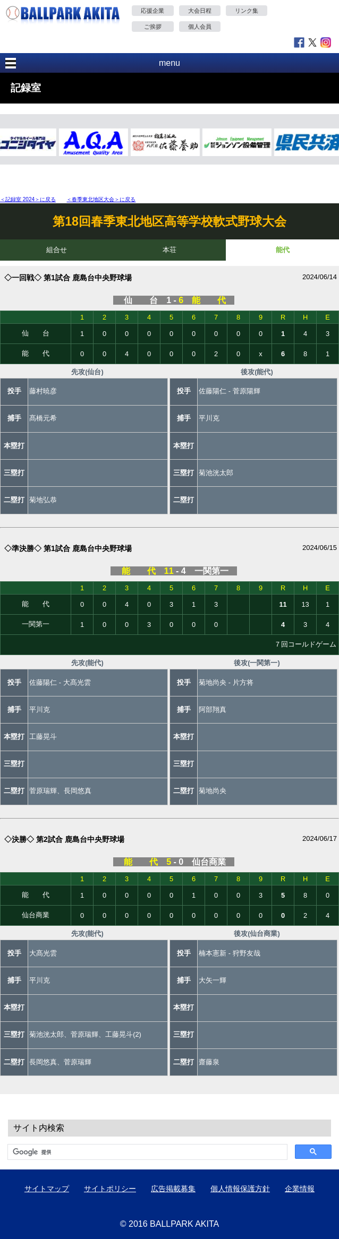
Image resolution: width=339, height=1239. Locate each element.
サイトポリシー (110, 1188)
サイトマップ (46, 1188)
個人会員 (199, 26)
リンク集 (246, 10)
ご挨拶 (153, 26)
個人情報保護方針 (240, 1188)
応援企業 (152, 10)
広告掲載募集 (173, 1188)
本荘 (169, 250)
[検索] (146, 1152)
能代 (283, 250)
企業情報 (300, 1188)
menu (169, 62)
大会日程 (199, 10)
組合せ (56, 250)
